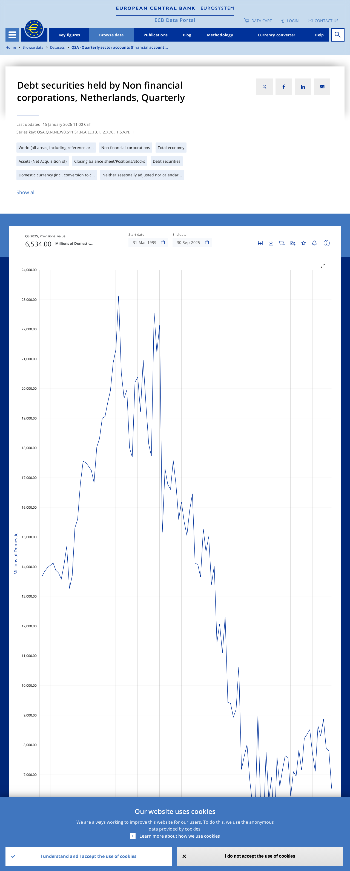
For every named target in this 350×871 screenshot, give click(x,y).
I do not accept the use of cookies (260, 856)
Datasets (57, 47)
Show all (26, 192)
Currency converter (277, 34)
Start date (136, 234)
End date (180, 234)
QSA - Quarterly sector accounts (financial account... (119, 47)
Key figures (69, 34)
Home (10, 47)
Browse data (111, 34)
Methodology (220, 34)
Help (319, 34)
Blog (187, 34)
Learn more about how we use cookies (179, 836)
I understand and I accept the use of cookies (88, 856)
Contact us (326, 20)
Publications (156, 34)
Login (293, 20)
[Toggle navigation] (12, 35)
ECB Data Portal (175, 20)
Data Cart (261, 20)
